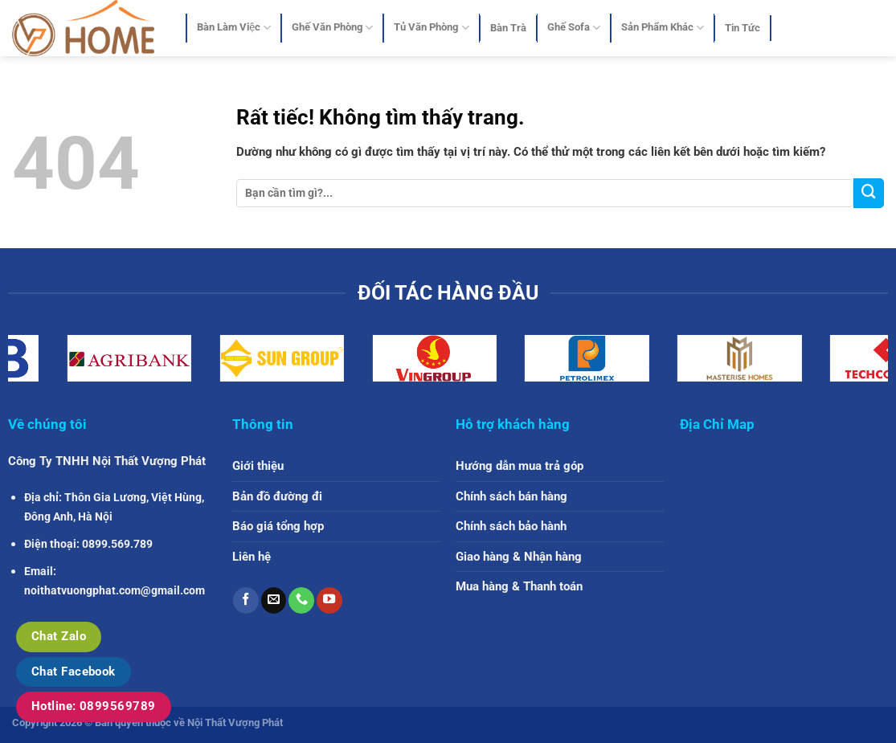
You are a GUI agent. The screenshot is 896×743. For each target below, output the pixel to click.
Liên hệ (251, 556)
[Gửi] (868, 193)
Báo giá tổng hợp (278, 526)
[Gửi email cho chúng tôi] (274, 600)
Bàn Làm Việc (234, 27)
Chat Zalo (58, 636)
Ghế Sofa (573, 27)
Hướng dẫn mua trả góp (519, 466)
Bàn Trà (508, 28)
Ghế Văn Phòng (332, 27)
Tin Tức (742, 28)
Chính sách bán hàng (511, 496)
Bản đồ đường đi (277, 496)
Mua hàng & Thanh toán (519, 586)
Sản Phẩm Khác (662, 27)
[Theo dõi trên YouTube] (329, 600)
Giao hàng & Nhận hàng (519, 556)
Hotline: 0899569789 (93, 706)
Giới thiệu (258, 466)
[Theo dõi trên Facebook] (246, 600)
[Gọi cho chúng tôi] (301, 600)
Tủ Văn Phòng (431, 27)
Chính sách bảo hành (511, 526)
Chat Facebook (73, 671)
